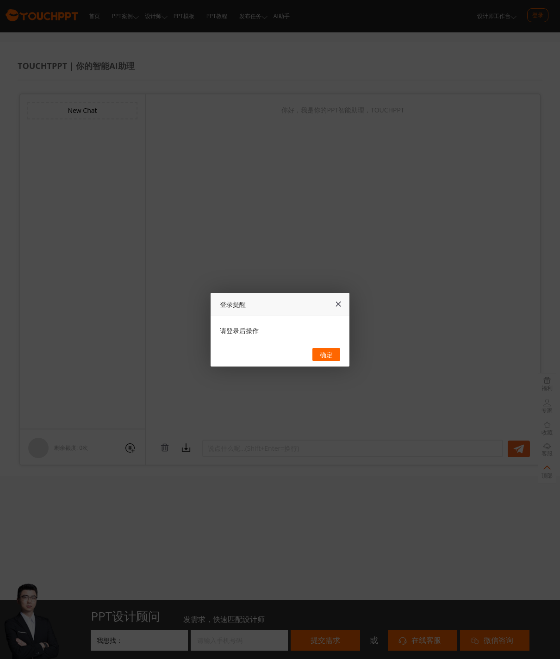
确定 (326, 354)
